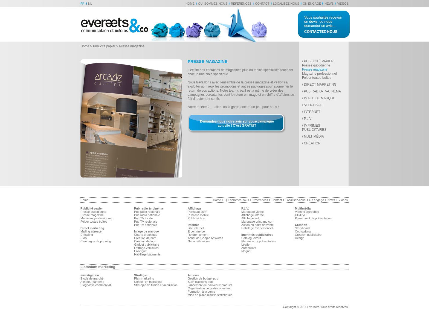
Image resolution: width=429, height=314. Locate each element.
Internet (312, 112)
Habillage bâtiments (147, 254)
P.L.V (308, 119)
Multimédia (314, 136)
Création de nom (145, 238)
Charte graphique (145, 234)
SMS (83, 238)
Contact (262, 3)
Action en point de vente (257, 224)
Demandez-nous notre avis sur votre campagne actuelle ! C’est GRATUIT (237, 123)
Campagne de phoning (95, 241)
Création (312, 143)
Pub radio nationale (147, 215)
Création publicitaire (308, 234)
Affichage (313, 105)
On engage (312, 3)
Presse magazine (314, 69)
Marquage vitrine (252, 211)
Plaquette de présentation (258, 241)
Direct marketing (320, 84)
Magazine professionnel (319, 73)
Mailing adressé (91, 231)
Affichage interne (252, 215)
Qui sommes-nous (212, 3)
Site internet (196, 228)
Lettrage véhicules (146, 247)
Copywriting (303, 231)
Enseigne (140, 251)
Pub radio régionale (147, 211)
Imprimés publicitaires (314, 128)
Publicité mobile (198, 215)
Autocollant (248, 247)
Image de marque (319, 98)
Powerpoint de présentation (313, 218)
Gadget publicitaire (146, 244)
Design (299, 238)
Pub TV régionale (145, 221)
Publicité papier (104, 46)
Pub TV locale (143, 218)
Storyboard (302, 228)
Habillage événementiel (257, 228)
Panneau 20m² (197, 211)
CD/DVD (300, 215)
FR (82, 3)
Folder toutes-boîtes (316, 78)
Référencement (198, 234)
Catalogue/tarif (251, 238)
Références (241, 3)
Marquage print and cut (256, 221)
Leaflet (245, 244)
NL (90, 3)
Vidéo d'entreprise (307, 211)
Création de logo (145, 241)
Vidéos (343, 3)
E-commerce (196, 231)
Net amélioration (199, 241)
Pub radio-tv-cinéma (322, 91)
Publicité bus (196, 218)
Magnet (246, 251)
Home (190, 3)
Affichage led (250, 218)
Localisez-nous (286, 3)
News (329, 3)
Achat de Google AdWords (205, 238)
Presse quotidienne (316, 65)
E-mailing (86, 234)
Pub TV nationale (145, 224)
